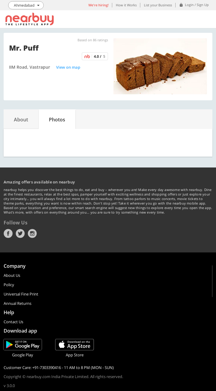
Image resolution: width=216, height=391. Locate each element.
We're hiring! (98, 5)
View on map (68, 67)
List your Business (158, 5)
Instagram (32, 233)
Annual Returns (17, 303)
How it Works (126, 5)
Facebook (8, 233)
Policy (9, 284)
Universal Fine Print (21, 294)
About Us (12, 275)
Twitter (20, 233)
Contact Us (13, 321)
